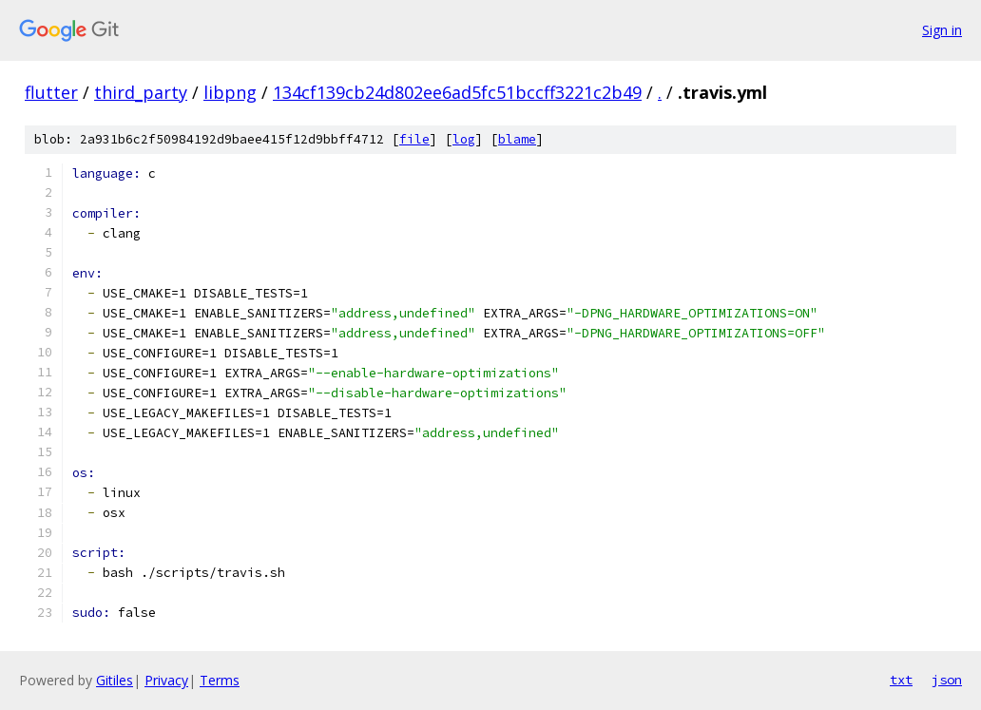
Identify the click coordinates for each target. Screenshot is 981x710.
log (463, 139)
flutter (51, 92)
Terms (220, 680)
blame (517, 139)
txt (901, 679)
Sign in (942, 30)
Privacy (166, 680)
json (947, 679)
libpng (230, 92)
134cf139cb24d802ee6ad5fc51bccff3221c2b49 (457, 92)
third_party (140, 92)
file (414, 139)
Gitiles (114, 680)
